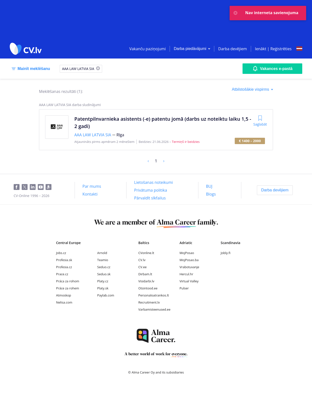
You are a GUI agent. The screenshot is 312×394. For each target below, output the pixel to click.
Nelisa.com (64, 302)
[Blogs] (211, 194)
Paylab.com (105, 295)
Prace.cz (62, 274)
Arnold (102, 253)
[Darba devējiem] (274, 190)
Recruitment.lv (149, 302)
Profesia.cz (64, 267)
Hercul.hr (186, 274)
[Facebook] (18, 187)
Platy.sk (102, 288)
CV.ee (142, 267)
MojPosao (186, 253)
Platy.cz (102, 281)
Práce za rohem (67, 288)
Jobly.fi (225, 253)
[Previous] (148, 161)
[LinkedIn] (34, 187)
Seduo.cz (103, 267)
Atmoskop (63, 295)
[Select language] (299, 49)
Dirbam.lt (145, 274)
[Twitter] (26, 187)
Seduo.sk (104, 274)
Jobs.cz (61, 253)
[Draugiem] (49, 187)
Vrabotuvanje (189, 267)
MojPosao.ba (188, 260)
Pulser (184, 288)
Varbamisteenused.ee (154, 309)
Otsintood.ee (147, 288)
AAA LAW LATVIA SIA (92, 135)
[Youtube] (42, 187)
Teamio (102, 260)
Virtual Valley (188, 281)
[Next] (164, 161)
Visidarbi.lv (146, 281)
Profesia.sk (64, 260)
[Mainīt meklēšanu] (30, 69)
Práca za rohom (67, 281)
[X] (98, 68)
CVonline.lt (146, 253)
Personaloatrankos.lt (153, 295)
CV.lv (142, 260)
